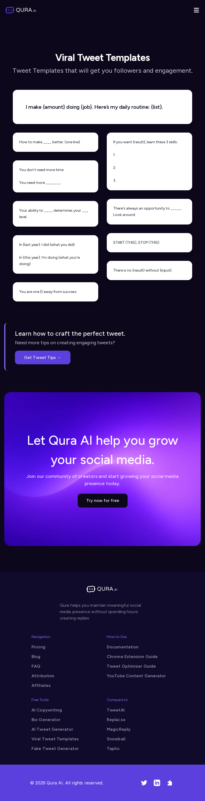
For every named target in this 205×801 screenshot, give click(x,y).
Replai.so (116, 719)
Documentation (123, 646)
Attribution (42, 675)
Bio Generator (45, 719)
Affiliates (41, 685)
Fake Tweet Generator (55, 748)
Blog (35, 656)
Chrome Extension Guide (132, 656)
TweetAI (116, 710)
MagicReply (119, 729)
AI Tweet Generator (52, 729)
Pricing (38, 646)
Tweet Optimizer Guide (131, 666)
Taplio (113, 748)
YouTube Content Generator (136, 675)
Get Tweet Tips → (42, 357)
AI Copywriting (46, 710)
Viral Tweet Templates (55, 738)
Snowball (116, 738)
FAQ (35, 666)
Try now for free (102, 500)
